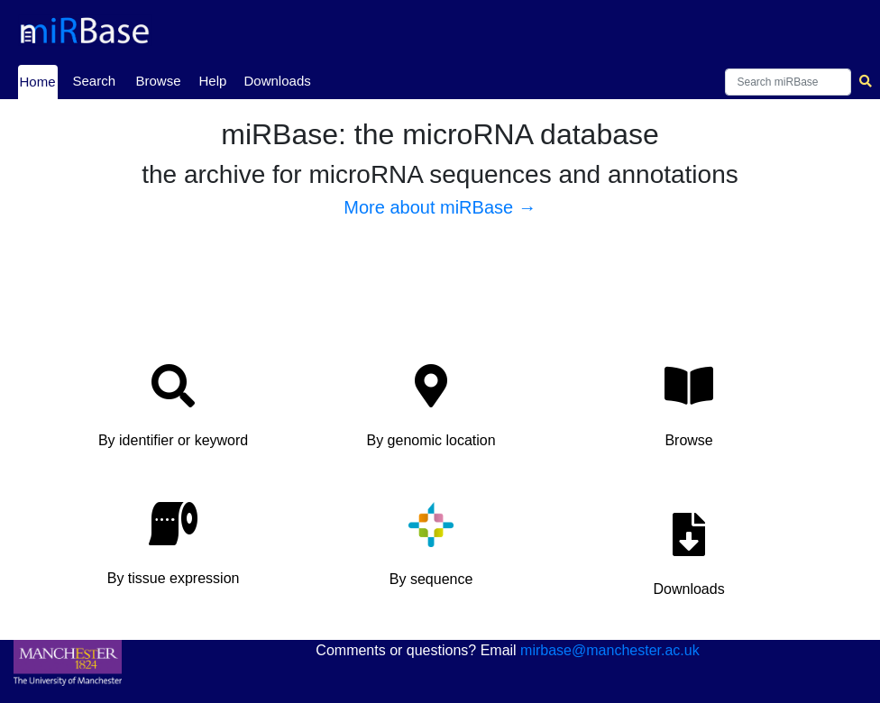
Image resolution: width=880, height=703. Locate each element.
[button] (173, 411)
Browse (158, 80)
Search (94, 80)
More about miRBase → (440, 207)
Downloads (277, 80)
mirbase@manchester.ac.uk (610, 650)
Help (213, 80)
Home (38, 80)
